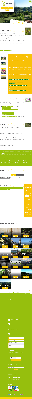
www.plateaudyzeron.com (14, 398)
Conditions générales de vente (14, 380)
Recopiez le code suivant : (16, 355)
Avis (10, 382)
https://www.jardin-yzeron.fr (6, 50)
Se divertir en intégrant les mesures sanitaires (8, 188)
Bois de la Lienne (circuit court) (8, 114)
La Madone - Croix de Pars (7, 106)
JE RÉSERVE (28, 195)
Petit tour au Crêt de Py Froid (8, 113)
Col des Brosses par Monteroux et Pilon (10, 109)
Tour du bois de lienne (6, 108)
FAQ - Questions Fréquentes (14, 377)
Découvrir (5, 236)
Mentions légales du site (13, 379)
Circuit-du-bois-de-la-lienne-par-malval (9, 116)
